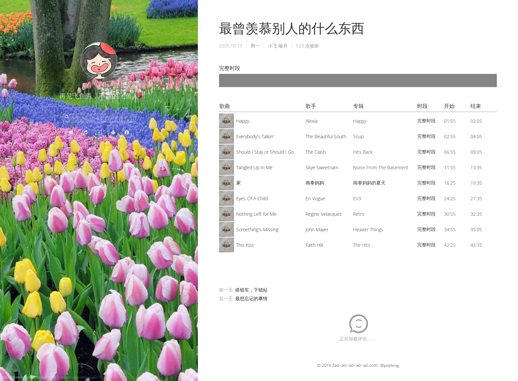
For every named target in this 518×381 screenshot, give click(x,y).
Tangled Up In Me (254, 167)
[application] (358, 80)
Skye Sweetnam (322, 167)
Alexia (311, 121)
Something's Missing (257, 229)
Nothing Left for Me (256, 214)
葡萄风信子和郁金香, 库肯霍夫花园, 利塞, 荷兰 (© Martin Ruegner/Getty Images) (50, 377)
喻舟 (283, 46)
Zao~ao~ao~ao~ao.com (355, 365)
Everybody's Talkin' (255, 136)
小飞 (272, 46)
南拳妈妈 (315, 182)
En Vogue (315, 198)
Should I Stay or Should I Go (265, 152)
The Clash (316, 152)
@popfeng (389, 365)
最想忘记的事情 (251, 298)
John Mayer (317, 229)
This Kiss (245, 245)
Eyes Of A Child (252, 198)
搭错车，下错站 (251, 290)
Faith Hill (314, 245)
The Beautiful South (326, 136)
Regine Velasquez (324, 214)
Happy (242, 121)
